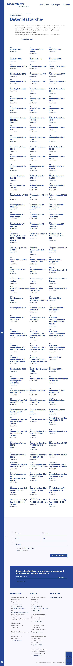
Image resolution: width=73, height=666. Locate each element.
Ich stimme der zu (26, 548)
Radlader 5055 (16, 49)
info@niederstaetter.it (19, 608)
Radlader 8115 (36, 59)
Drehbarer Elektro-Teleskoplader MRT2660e (17, 381)
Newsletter (19, 550)
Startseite (12, 13)
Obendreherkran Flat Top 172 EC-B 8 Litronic (18, 433)
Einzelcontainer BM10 (39, 419)
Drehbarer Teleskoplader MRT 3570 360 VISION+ (18, 359)
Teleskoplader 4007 (38, 81)
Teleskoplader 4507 (57, 81)
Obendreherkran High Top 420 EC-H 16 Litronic (58, 420)
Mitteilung (41, 544)
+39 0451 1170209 (37, 632)
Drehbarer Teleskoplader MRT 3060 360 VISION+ (57, 347)
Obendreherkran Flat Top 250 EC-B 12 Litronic (38, 476)
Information (18, 13)
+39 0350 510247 (37, 655)
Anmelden (61, 577)
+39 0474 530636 (37, 621)
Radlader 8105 (55, 357)
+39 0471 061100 (17, 606)
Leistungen (55, 5)
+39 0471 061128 (37, 606)
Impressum (49, 662)
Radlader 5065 (55, 49)
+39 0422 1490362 (38, 644)
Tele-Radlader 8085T (38, 66)
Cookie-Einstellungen (60, 662)
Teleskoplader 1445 (18, 74)
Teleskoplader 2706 (38, 74)
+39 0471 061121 (17, 640)
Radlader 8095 (16, 59)
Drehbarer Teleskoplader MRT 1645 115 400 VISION (19, 334)
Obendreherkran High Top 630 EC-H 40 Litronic (58, 476)
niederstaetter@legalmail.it (19, 612)
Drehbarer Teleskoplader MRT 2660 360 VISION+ (18, 347)
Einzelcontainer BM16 (58, 431)
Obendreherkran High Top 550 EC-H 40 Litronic (38, 445)
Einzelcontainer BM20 (58, 443)
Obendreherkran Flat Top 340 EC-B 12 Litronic (38, 490)
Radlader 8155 (55, 59)
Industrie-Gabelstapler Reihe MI (37, 250)
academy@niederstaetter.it (40, 608)
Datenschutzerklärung (29, 548)
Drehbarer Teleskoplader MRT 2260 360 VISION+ (57, 334)
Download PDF (13, 51)
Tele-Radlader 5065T (18, 66)
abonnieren (22, 550)
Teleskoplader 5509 (18, 89)
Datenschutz (21, 581)
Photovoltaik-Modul (38, 379)
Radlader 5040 (55, 298)
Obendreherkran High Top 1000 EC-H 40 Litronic (18, 502)
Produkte (66, 5)
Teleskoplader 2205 (18, 308)
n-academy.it (36, 610)
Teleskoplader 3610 (18, 369)
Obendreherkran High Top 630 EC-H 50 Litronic (18, 490)
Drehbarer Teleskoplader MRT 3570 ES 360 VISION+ (38, 359)
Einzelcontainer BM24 (58, 455)
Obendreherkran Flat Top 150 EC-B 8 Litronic (18, 421)
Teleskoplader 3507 (18, 81)
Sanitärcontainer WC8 (58, 288)
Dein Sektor (44, 5)
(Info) (25, 581)
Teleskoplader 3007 (57, 74)
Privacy (53, 662)
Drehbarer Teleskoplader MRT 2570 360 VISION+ (37, 347)
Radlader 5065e (55, 369)
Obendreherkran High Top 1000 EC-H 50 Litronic (58, 502)
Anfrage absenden (59, 555)
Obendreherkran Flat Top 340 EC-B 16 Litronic (57, 490)
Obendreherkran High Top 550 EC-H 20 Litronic (38, 433)
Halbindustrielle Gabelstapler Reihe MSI (57, 236)
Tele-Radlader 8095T (57, 66)
